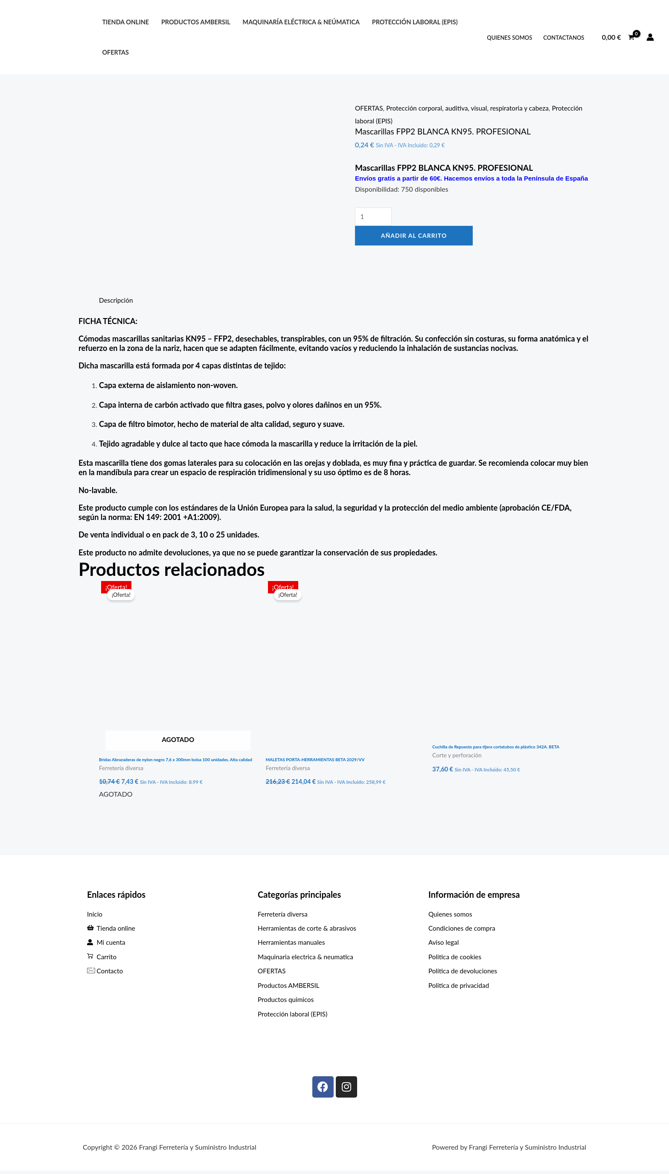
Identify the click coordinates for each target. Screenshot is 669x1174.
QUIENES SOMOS (509, 37)
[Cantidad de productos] (374, 217)
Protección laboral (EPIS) (391, 121)
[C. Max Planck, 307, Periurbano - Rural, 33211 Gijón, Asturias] (505, 1035)
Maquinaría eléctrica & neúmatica (301, 22)
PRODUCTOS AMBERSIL (195, 22)
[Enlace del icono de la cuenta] (650, 37)
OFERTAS (115, 52)
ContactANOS (563, 37)
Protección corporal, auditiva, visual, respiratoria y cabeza (472, 108)
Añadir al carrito (414, 236)
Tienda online (125, 22)
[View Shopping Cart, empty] (618, 37)
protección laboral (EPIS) (415, 22)
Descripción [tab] (116, 300)
